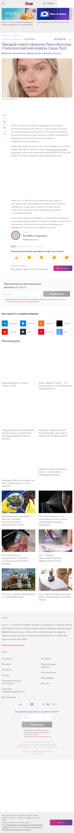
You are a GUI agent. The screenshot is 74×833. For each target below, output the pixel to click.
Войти (67, 3)
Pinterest (45, 332)
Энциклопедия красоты (48, 632)
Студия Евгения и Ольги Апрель (42, 717)
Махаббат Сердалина (12, 39)
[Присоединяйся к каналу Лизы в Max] (18, 357)
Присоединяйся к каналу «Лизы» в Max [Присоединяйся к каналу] (15, 373)
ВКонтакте (28, 323)
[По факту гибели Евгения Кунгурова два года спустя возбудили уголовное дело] (55, 393)
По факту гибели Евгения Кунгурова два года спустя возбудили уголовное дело (53, 410)
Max (61, 332)
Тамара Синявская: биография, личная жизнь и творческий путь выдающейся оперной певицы (18, 412)
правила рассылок (34, 301)
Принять (61, 822)
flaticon (42, 719)
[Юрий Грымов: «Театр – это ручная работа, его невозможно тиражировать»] (55, 357)
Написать (64, 268)
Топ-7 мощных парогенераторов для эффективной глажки (50, 524)
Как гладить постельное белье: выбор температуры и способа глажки (55, 563)
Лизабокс (46, 624)
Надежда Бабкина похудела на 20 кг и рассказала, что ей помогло (18, 449)
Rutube (63, 323)
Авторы (6, 641)
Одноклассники (46, 323)
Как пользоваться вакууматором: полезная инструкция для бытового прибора (15, 525)
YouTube (9, 332)
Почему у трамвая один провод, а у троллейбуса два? (18, 562)
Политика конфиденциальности (13, 656)
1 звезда (55, 39)
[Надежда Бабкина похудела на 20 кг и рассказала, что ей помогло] (18, 432)
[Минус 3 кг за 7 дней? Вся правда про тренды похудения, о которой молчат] (19, 14)
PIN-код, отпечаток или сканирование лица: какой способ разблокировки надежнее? (53, 486)
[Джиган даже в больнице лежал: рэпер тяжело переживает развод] (55, 432)
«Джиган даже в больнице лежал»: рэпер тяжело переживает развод (52, 449)
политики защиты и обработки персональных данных (22, 828)
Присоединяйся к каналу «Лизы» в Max (53, 22)
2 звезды (57, 39)
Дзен (26, 332)
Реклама (6, 630)
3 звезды (60, 39)
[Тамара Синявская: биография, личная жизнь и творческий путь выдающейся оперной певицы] (18, 393)
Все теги (45, 649)
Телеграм (9, 323)
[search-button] (61, 3)
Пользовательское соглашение (11, 648)
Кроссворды (47, 644)
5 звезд (64, 39)
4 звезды (62, 39)
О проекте (7, 624)
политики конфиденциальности (16, 301)
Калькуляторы (48, 638)
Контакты (7, 635)
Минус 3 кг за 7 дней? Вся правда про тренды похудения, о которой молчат (17, 23)
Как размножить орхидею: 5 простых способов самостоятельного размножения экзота (17, 486)
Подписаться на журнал (13, 611)
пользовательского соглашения (55, 299)
